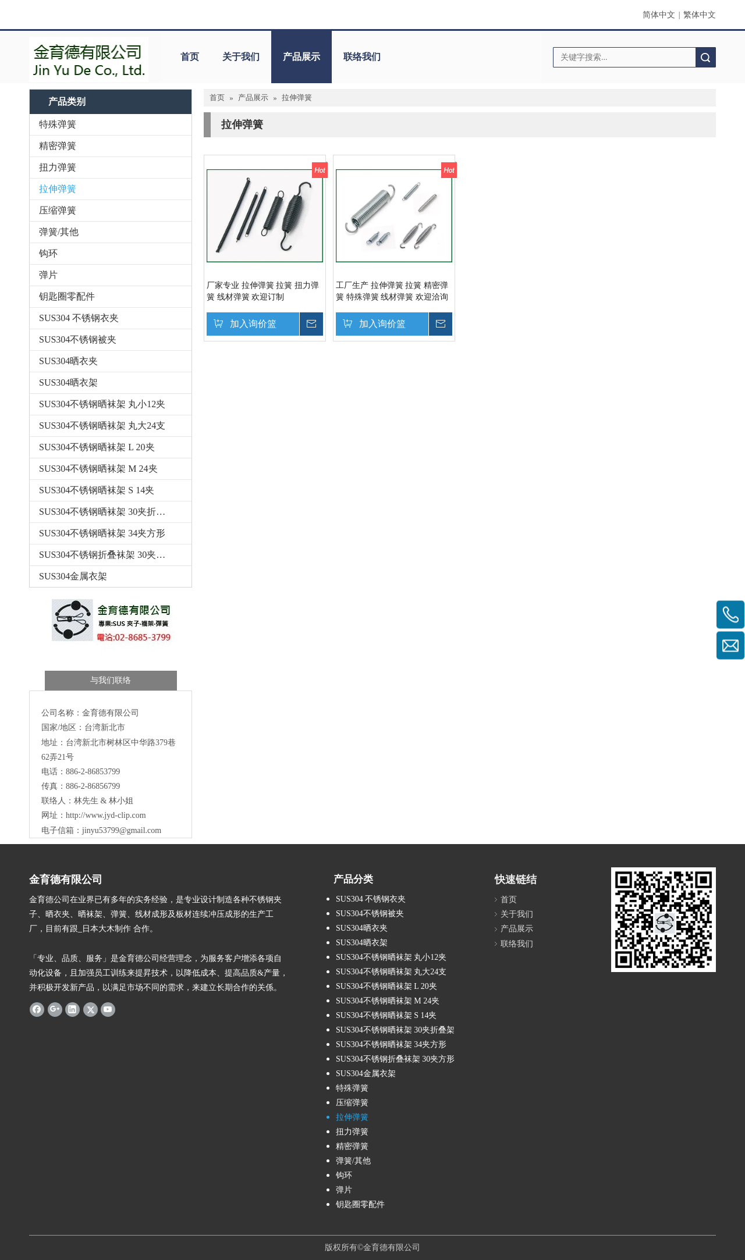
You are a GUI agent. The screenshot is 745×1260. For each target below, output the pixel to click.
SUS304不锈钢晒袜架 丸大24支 (102, 425)
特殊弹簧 (57, 124)
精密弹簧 (57, 146)
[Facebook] (37, 1008)
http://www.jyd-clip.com (106, 815)
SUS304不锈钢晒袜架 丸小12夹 (102, 404)
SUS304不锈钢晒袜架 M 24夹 (98, 469)
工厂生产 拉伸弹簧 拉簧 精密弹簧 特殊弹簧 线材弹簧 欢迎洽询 (392, 291)
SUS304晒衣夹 (68, 361)
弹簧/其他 (59, 232)
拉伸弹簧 (57, 189)
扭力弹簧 (57, 167)
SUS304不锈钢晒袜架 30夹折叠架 (107, 512)
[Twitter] (90, 1008)
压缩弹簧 (57, 210)
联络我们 (362, 57)
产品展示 (301, 57)
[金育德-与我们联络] (111, 641)
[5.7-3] (88, 59)
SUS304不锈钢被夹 (77, 339)
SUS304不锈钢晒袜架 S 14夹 (96, 490)
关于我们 (241, 57)
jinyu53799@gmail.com (121, 830)
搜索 (705, 57)
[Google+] (55, 1008)
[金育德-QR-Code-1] (663, 919)
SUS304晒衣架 (68, 382)
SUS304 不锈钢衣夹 (79, 318)
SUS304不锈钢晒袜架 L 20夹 (97, 447)
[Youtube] (108, 1008)
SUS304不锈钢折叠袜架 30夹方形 (107, 555)
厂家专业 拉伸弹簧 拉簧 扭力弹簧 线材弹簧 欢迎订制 (263, 291)
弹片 (48, 275)
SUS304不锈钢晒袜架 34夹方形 (102, 533)
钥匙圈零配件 (67, 296)
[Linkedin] (72, 1008)
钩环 (48, 253)
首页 (189, 57)
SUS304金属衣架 (73, 576)
